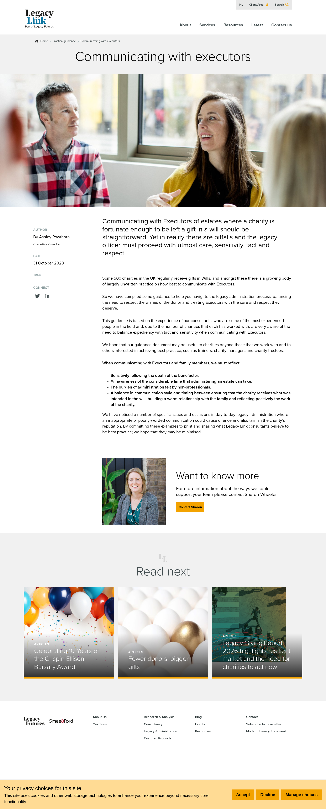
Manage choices (301, 794)
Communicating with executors (100, 41)
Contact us (281, 25)
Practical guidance (64, 41)
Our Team (100, 724)
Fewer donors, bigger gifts (158, 663)
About (185, 25)
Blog (198, 716)
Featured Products (158, 738)
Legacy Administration (160, 731)
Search (282, 5)
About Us (100, 716)
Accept (243, 794)
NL (241, 5)
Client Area (259, 5)
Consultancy (153, 724)
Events (200, 724)
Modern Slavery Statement (266, 731)
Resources (233, 25)
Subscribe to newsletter (264, 724)
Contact (252, 716)
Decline (267, 794)
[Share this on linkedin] (47, 296)
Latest (257, 25)
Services (207, 25)
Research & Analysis (159, 716)
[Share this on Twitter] (37, 296)
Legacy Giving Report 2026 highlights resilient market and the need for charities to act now (256, 655)
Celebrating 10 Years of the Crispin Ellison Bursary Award (66, 659)
